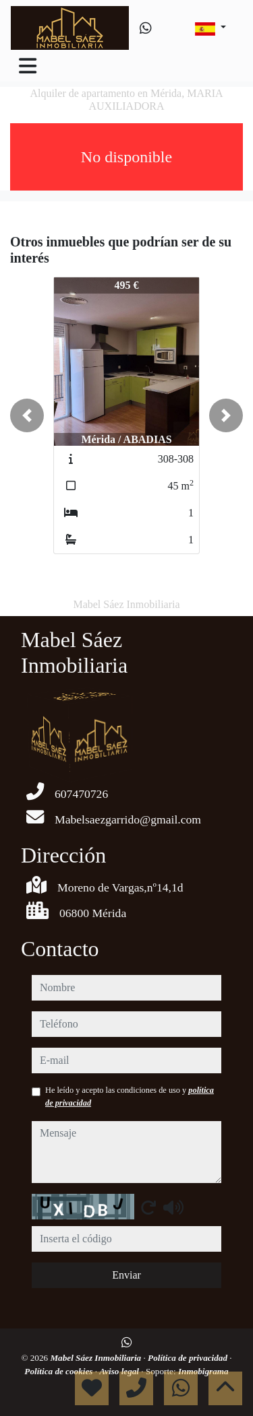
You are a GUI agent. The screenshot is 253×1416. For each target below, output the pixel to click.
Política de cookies (59, 1371)
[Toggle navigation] (28, 66)
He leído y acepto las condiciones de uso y (129, 1096)
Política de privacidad (188, 1358)
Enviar (126, 1275)
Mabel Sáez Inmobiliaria (96, 1358)
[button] (27, 415)
